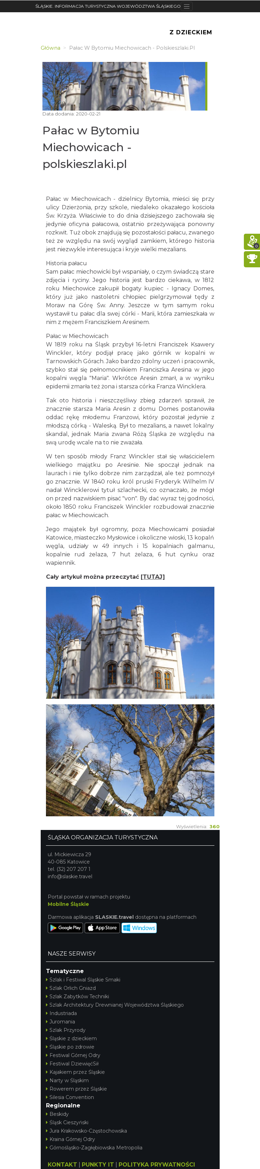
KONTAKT (62, 1164)
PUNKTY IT (98, 1164)
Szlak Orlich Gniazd (71, 988)
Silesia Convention (70, 1097)
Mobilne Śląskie (68, 904)
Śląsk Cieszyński (67, 1122)
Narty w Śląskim (67, 1080)
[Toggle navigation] (187, 6)
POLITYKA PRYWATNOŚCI (157, 1164)
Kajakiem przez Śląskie (75, 1072)
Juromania (60, 1022)
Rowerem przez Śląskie (76, 1089)
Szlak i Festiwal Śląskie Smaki (83, 980)
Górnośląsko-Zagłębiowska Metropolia (94, 1148)
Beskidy (57, 1114)
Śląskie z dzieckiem (71, 1038)
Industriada (61, 1013)
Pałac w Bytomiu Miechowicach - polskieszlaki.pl (91, 147)
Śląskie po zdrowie (70, 1047)
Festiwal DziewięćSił (72, 1064)
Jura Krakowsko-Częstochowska (86, 1131)
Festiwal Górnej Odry (73, 1055)
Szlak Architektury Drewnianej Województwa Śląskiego (115, 1005)
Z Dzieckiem (190, 32)
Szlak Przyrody (66, 1030)
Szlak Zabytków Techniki (77, 996)
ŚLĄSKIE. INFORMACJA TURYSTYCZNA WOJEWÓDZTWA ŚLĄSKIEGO (108, 6)
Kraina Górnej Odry (70, 1139)
